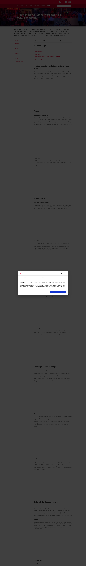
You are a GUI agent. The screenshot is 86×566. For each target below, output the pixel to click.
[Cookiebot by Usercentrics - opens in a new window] (61, 273)
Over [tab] (59, 277)
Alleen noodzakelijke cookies (43, 292)
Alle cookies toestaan (59, 292)
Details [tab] (43, 277)
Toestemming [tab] (26, 277)
